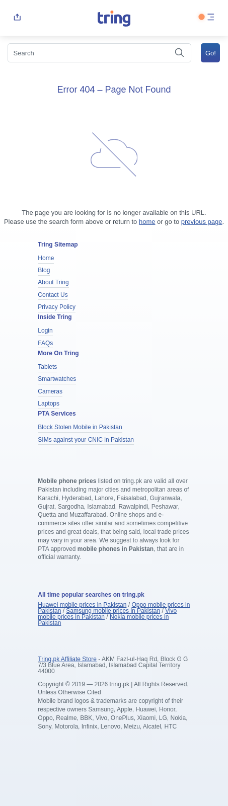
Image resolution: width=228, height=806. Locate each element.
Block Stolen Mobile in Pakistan (80, 427)
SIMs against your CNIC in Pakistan (86, 439)
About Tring (53, 282)
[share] (17, 18)
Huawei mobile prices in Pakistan (82, 604)
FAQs (45, 343)
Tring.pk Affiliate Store (67, 659)
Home (46, 258)
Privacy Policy (56, 306)
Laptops (48, 403)
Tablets (47, 366)
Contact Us (52, 294)
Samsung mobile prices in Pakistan (113, 610)
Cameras (50, 391)
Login (45, 330)
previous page (201, 221)
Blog (44, 270)
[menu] (210, 18)
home (147, 221)
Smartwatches (57, 378)
